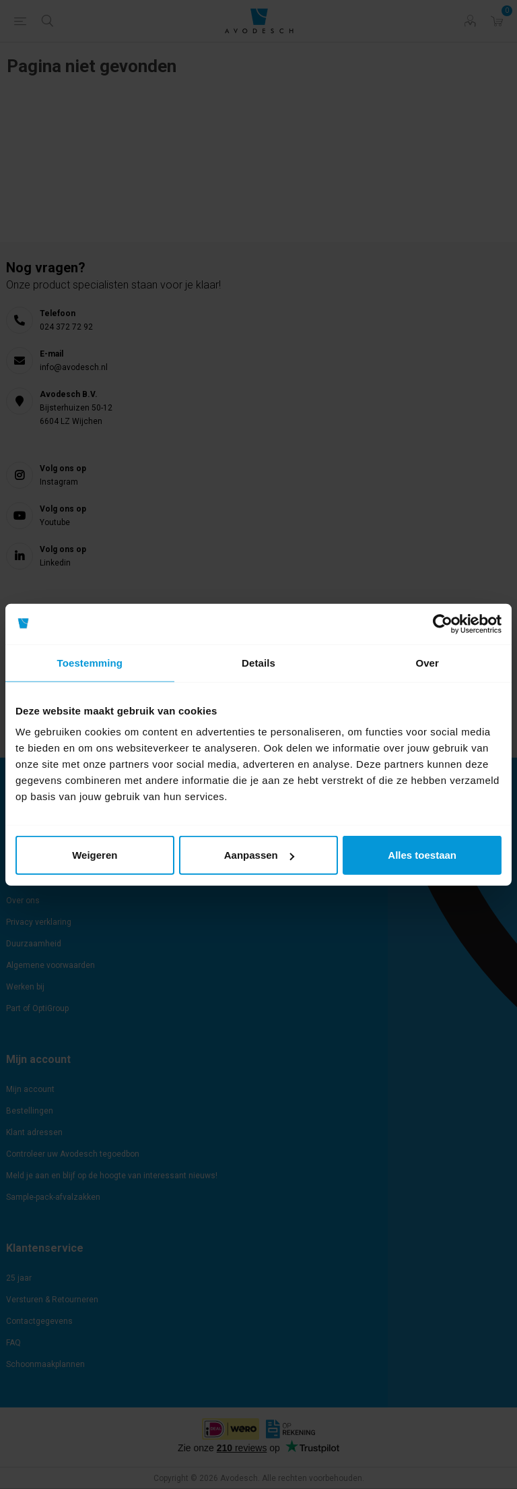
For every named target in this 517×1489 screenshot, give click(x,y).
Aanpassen (259, 855)
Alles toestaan (422, 855)
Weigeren (94, 855)
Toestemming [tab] (90, 662)
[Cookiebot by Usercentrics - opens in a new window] (443, 623)
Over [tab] (427, 662)
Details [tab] (258, 662)
